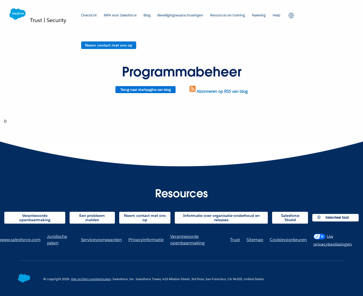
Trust (235, 239)
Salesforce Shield (290, 217)
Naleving (259, 15)
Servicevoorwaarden (101, 239)
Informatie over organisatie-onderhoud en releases (221, 217)
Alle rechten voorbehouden (91, 279)
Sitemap (254, 239)
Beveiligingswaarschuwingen (180, 15)
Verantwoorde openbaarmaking (34, 217)
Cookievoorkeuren (288, 239)
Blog (146, 15)
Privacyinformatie (146, 239)
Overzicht (89, 15)
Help (276, 15)
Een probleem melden (92, 217)
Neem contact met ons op (108, 45)
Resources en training (227, 15)
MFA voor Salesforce (120, 15)
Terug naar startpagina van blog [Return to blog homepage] (145, 89)
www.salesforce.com (20, 239)
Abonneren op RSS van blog (218, 91)
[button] (290, 15)
